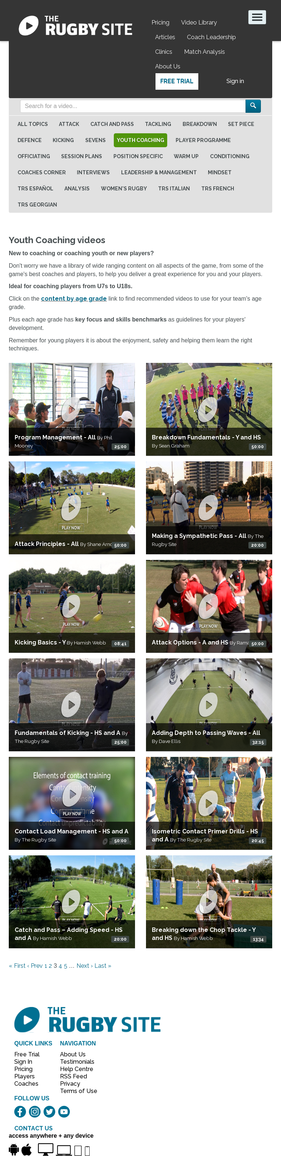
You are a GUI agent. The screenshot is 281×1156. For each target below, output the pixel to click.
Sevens (95, 140)
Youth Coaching (140, 140)
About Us (167, 66)
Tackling (158, 124)
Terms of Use (74, 1091)
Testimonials (74, 1061)
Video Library (199, 22)
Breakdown (200, 124)
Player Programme (203, 140)
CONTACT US (33, 1128)
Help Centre (74, 1069)
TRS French (217, 189)
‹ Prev (35, 965)
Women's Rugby (124, 189)
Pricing (160, 22)
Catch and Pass (112, 124)
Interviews (93, 172)
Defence (30, 140)
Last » (102, 965)
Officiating (34, 156)
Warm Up (186, 156)
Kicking (63, 140)
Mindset (220, 172)
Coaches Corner (42, 172)
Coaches (26, 1083)
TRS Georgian (37, 205)
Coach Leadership (211, 37)
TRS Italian (174, 189)
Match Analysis (204, 51)
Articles (165, 37)
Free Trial (177, 81)
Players (24, 1076)
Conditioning (230, 156)
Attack (69, 124)
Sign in (235, 81)
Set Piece (241, 124)
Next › (84, 965)
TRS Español (35, 189)
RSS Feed (74, 1076)
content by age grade (74, 298)
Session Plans (81, 156)
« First (17, 965)
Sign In (23, 1061)
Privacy (70, 1083)
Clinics (163, 51)
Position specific (138, 156)
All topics (33, 124)
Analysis (77, 189)
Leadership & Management (159, 172)
